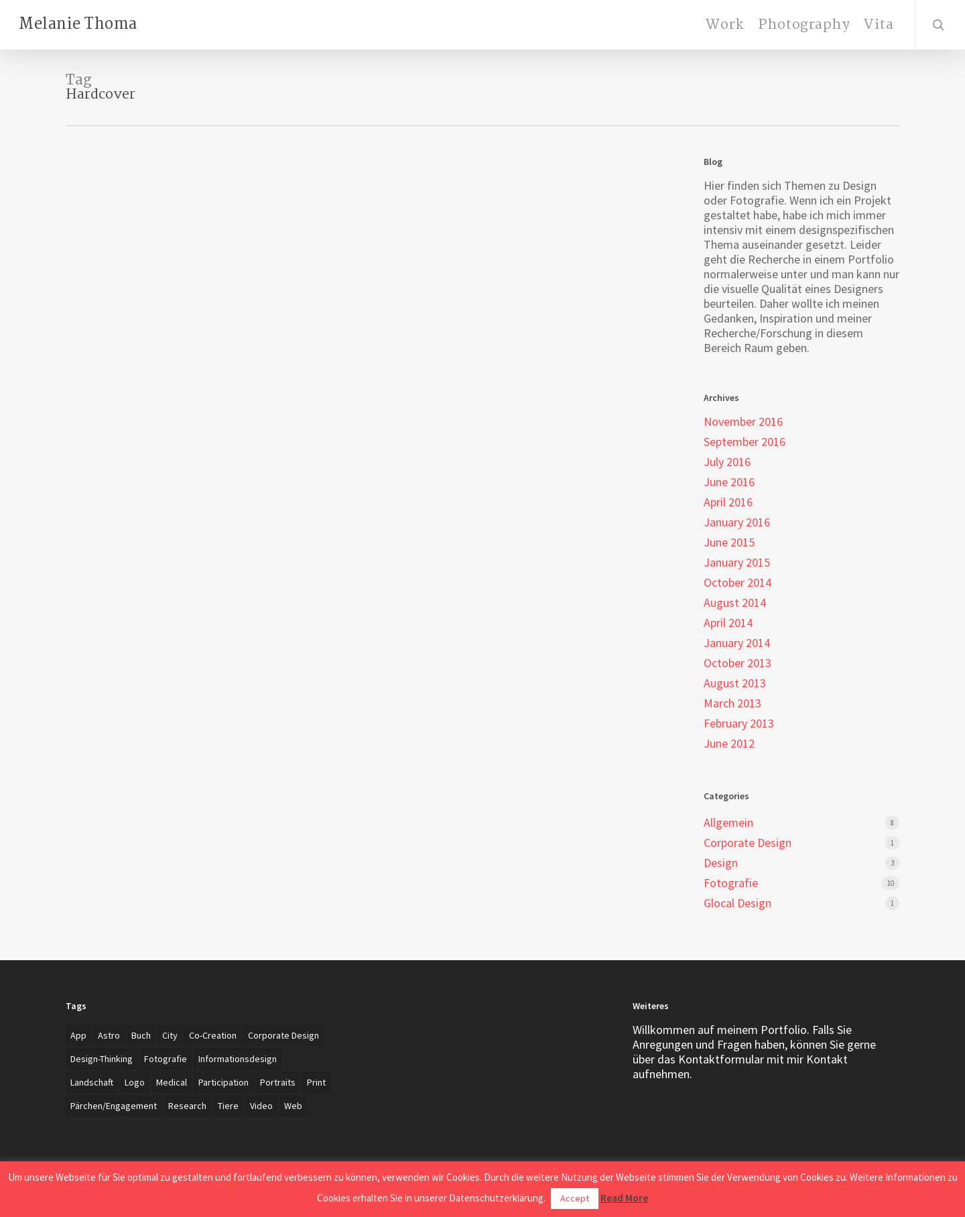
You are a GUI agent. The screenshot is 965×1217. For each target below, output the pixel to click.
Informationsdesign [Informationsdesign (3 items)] (237, 1059)
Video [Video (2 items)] (261, 1106)
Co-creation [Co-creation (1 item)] (213, 1035)
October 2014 (737, 582)
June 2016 (729, 482)
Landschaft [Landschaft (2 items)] (91, 1082)
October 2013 (737, 663)
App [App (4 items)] (78, 1035)
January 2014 (737, 643)
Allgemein (728, 822)
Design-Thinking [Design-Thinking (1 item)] (101, 1059)
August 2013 (735, 683)
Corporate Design (747, 842)
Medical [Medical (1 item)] (171, 1082)
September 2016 (744, 441)
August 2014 (735, 602)
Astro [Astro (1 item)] (109, 1035)
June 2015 (729, 542)
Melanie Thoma (78, 24)
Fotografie (731, 883)
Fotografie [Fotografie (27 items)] (165, 1059)
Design (721, 863)
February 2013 (739, 723)
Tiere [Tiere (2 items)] (228, 1106)
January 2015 (737, 562)
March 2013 (732, 703)
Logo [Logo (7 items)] (135, 1082)
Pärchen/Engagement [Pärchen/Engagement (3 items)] (113, 1106)
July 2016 (727, 462)
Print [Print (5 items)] (316, 1082)
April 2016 (728, 502)
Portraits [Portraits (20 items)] (278, 1082)
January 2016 (737, 522)
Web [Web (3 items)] (293, 1106)
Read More (624, 1198)
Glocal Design (737, 903)
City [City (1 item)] (170, 1035)
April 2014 (728, 623)
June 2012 (729, 743)
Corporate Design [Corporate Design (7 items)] (283, 1035)
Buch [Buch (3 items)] (141, 1035)
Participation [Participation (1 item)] (223, 1082)
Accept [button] (574, 1198)
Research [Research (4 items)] (187, 1106)
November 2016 (743, 421)
